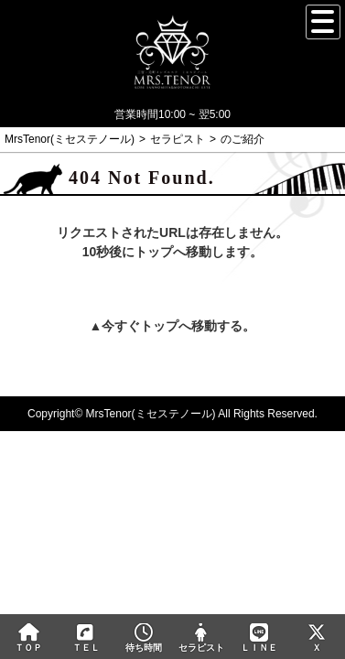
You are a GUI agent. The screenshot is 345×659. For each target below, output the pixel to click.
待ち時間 (144, 638)
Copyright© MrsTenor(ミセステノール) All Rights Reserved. (172, 413)
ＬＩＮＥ (258, 638)
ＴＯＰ (29, 638)
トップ (159, 326)
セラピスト (201, 638)
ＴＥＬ (86, 638)
